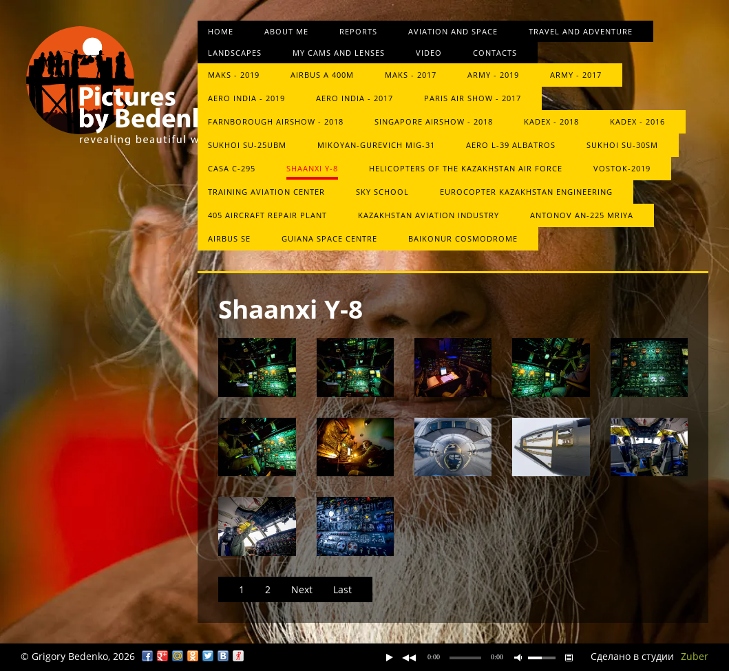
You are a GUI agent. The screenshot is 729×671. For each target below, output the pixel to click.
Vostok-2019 (622, 168)
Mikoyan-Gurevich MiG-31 (376, 145)
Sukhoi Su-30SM (622, 145)
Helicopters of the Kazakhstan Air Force (465, 168)
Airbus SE (229, 238)
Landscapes (235, 52)
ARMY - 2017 (576, 75)
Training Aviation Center (266, 192)
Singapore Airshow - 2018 (433, 121)
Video (429, 52)
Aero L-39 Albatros (511, 145)
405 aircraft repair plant (267, 215)
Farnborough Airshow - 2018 (276, 121)
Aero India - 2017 (354, 98)
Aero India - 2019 (246, 98)
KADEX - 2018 (551, 121)
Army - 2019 (493, 75)
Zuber (694, 656)
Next (302, 589)
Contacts (495, 52)
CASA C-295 (231, 168)
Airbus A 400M (322, 75)
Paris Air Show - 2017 (472, 98)
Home (220, 31)
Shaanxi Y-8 (312, 168)
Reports (358, 31)
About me (286, 31)
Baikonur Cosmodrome (463, 238)
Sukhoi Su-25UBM (247, 145)
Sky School (382, 192)
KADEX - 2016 (637, 121)
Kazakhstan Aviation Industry (428, 215)
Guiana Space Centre (329, 238)
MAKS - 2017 (410, 75)
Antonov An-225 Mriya (581, 215)
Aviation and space (453, 31)
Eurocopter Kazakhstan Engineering (526, 192)
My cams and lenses (339, 52)
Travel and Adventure (581, 31)
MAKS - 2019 (234, 75)
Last (342, 589)
